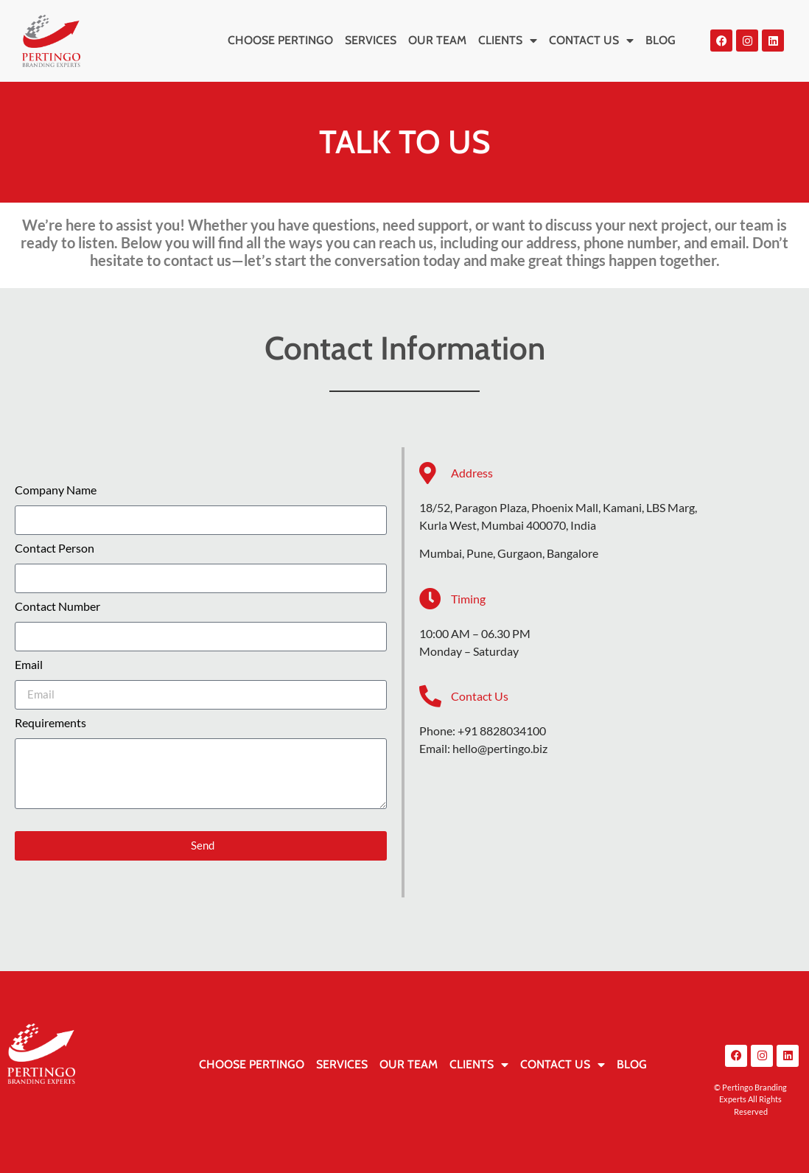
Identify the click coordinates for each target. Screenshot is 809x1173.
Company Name (56, 490)
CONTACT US (591, 40)
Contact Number (57, 606)
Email (29, 665)
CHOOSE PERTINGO (280, 40)
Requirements (50, 723)
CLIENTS (507, 40)
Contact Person (54, 548)
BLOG (660, 40)
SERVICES (370, 40)
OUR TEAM (437, 40)
